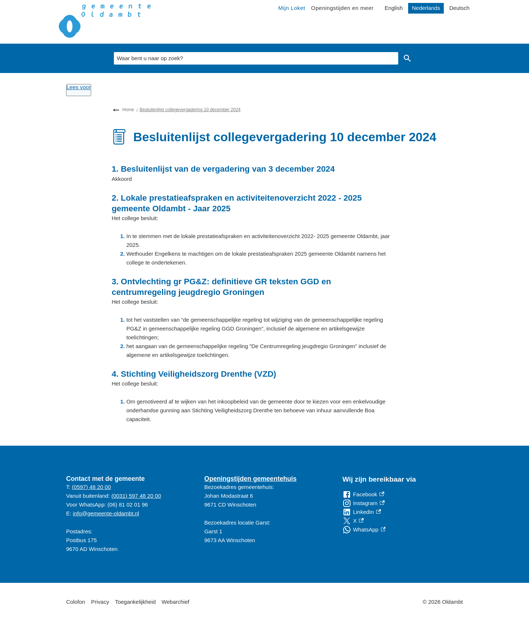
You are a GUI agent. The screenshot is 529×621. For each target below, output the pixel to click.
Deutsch (459, 8)
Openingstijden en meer (342, 8)
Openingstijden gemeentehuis (250, 478)
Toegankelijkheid (135, 602)
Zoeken (406, 58)
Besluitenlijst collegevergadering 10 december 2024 (190, 109)
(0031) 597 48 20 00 (136, 496)
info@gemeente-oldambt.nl (106, 513)
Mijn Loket (291, 8)
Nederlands (426, 8)
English (394, 8)
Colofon (75, 602)
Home (128, 109)
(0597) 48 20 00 (91, 487)
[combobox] (256, 58)
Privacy (100, 602)
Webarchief (176, 602)
